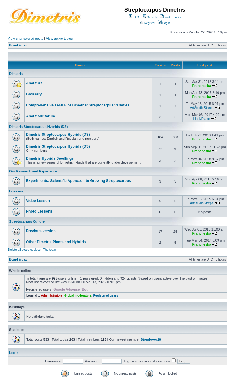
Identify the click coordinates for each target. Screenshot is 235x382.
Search (150, 17)
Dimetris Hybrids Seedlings (50, 158)
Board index (18, 45)
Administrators (51, 295)
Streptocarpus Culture (27, 221)
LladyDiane (201, 119)
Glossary (34, 94)
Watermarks (170, 17)
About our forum (40, 116)
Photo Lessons (39, 211)
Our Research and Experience (33, 171)
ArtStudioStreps (201, 107)
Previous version (41, 231)
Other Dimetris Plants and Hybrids (56, 242)
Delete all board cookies (24, 249)
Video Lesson (38, 200)
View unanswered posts (25, 38)
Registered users (105, 295)
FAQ (134, 17)
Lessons (16, 191)
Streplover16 (150, 339)
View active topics (59, 38)
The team (49, 249)
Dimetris (16, 74)
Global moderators (77, 295)
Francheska (201, 85)
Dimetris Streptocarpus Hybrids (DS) (38, 126)
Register (147, 23)
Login (164, 23)
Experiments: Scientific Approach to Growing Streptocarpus (78, 181)
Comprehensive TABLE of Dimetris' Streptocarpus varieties (77, 105)
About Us (34, 83)
